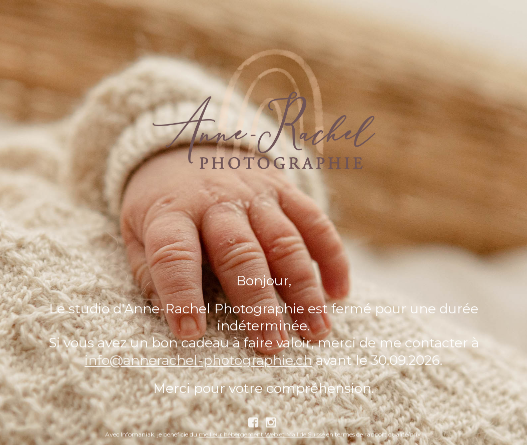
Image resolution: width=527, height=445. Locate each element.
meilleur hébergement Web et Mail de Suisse (262, 434)
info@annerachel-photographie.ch (198, 360)
